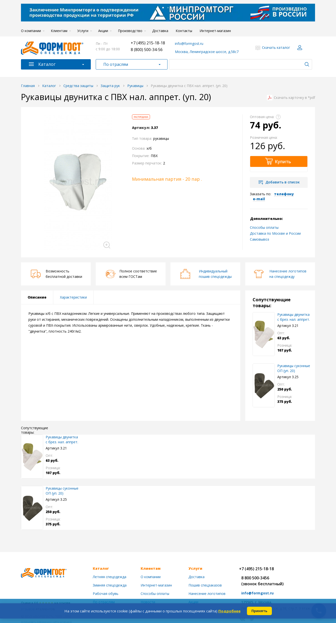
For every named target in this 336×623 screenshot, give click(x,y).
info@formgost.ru (189, 43)
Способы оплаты (264, 227)
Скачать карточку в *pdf (294, 97)
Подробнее (229, 610)
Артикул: (141, 127)
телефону (284, 194)
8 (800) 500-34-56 (147, 50)
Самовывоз (259, 239)
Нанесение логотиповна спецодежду (287, 274)
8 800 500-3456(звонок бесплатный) (262, 581)
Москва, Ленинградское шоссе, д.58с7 (207, 51)
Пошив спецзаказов (205, 585)
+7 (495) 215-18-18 (148, 43)
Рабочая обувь (105, 593)
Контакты (184, 30)
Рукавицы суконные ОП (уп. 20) (293, 368)
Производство (130, 30)
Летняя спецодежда (109, 576)
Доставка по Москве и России (275, 233)
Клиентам (59, 30)
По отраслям (115, 64)
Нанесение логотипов (206, 593)
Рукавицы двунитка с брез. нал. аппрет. (293, 317)
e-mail (259, 198)
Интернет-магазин (215, 30)
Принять (259, 610)
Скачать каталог (276, 47)
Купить (283, 161)
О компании (31, 30)
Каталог (47, 64)
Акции (103, 30)
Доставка (160, 30)
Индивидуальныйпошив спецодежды (215, 274)
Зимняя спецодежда (110, 585)
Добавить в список (282, 182)
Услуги (82, 30)
